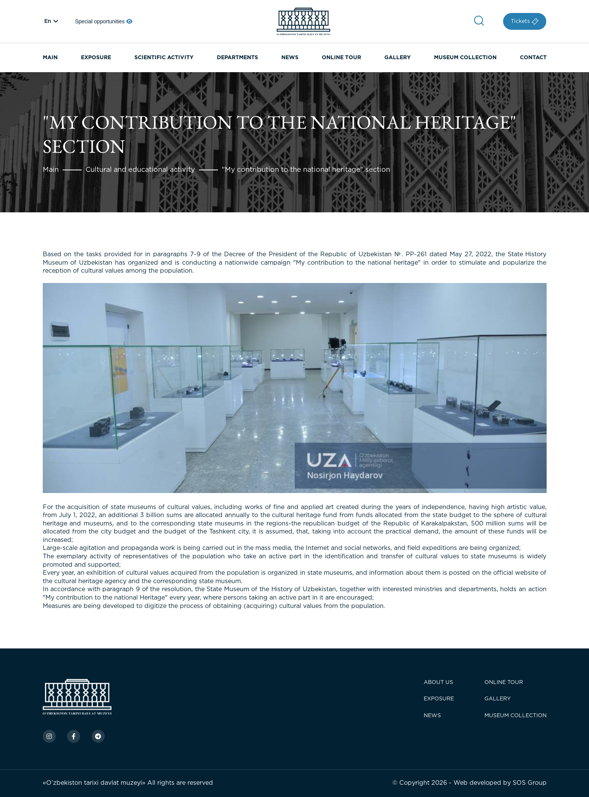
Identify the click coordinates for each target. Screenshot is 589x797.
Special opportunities (104, 21)
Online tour (503, 682)
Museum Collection (465, 57)
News (432, 715)
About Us (438, 682)
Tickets (525, 21)
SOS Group (530, 783)
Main (51, 170)
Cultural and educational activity (140, 170)
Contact (533, 57)
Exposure (439, 699)
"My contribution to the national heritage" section (306, 170)
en (47, 21)
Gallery (497, 699)
